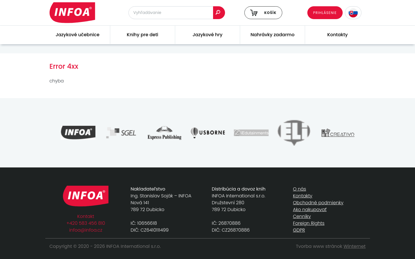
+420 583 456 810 (85, 223)
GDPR (299, 230)
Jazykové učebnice (77, 34)
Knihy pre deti (142, 34)
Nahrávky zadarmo (273, 34)
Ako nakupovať (310, 209)
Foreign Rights (309, 223)
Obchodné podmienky (318, 202)
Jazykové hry (207, 34)
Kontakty (337, 34)
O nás (299, 189)
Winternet (355, 246)
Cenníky (302, 216)
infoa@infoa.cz (85, 230)
